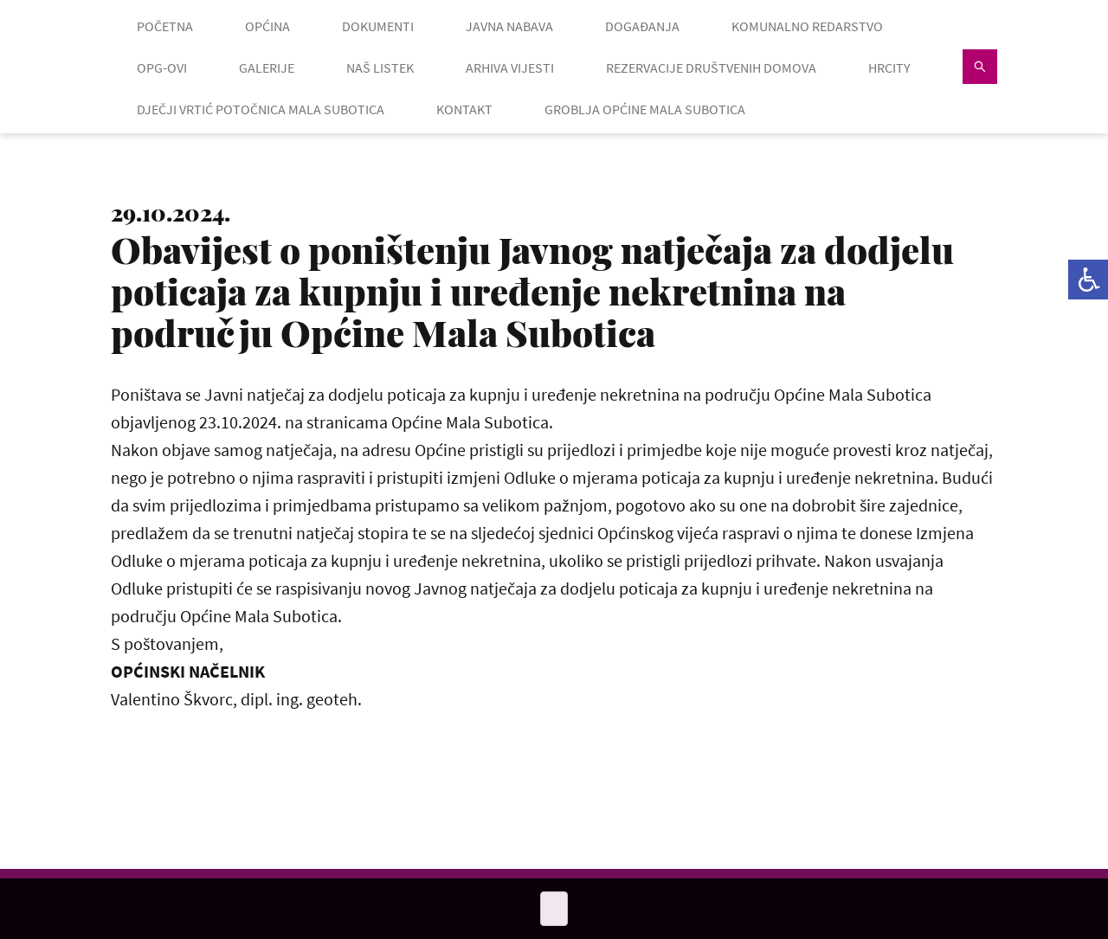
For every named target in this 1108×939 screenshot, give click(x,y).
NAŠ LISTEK (380, 67)
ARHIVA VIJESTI (510, 67)
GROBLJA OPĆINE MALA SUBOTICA (644, 109)
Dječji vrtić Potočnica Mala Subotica (260, 109)
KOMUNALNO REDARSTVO (807, 26)
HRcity (889, 67)
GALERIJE (266, 67)
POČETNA (165, 26)
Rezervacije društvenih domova (711, 67)
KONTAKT (464, 109)
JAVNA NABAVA (509, 26)
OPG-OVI (162, 67)
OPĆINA (267, 26)
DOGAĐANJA (642, 26)
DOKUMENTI (378, 26)
